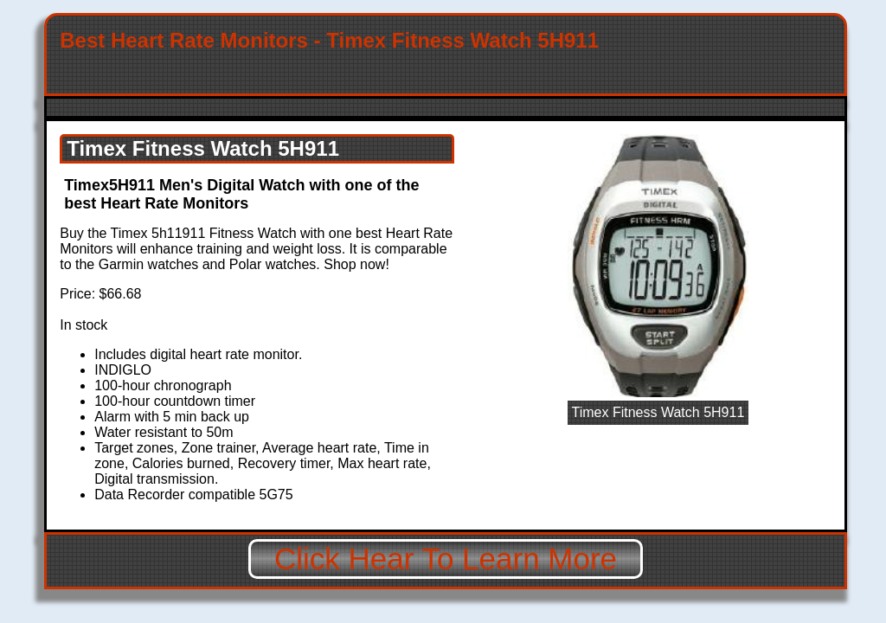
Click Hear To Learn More (445, 558)
